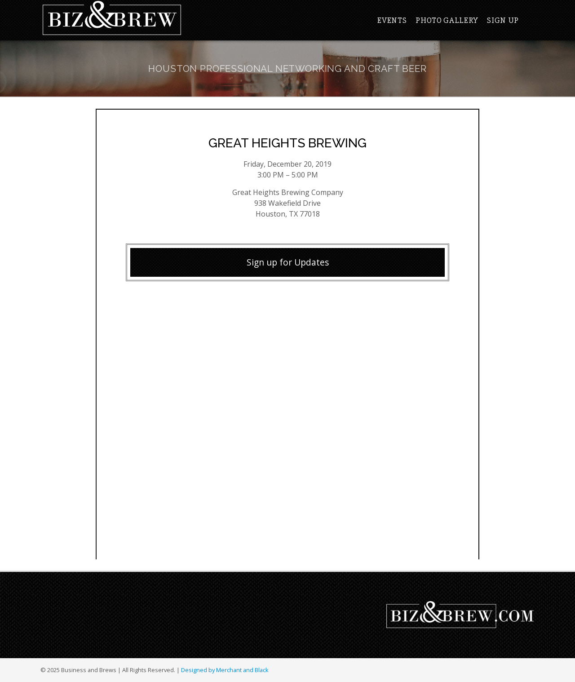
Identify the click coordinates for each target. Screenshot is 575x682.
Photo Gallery (447, 20)
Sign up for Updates (288, 262)
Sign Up (503, 20)
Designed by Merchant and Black (225, 670)
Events (392, 20)
